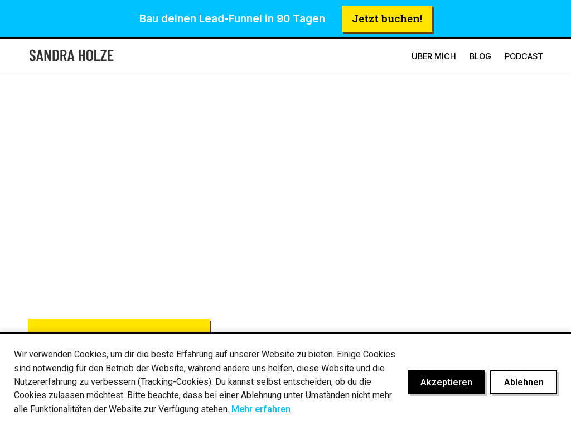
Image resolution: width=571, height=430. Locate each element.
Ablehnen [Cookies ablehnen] (524, 382)
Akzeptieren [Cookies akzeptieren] (446, 382)
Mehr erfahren (261, 409)
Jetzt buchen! (387, 18)
